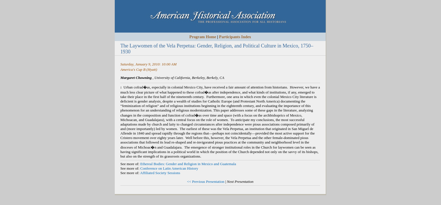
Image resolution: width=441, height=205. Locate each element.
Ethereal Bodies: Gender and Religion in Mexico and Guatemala (188, 164)
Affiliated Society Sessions (160, 173)
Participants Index (235, 37)
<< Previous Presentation (205, 181)
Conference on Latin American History (169, 168)
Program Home (202, 37)
